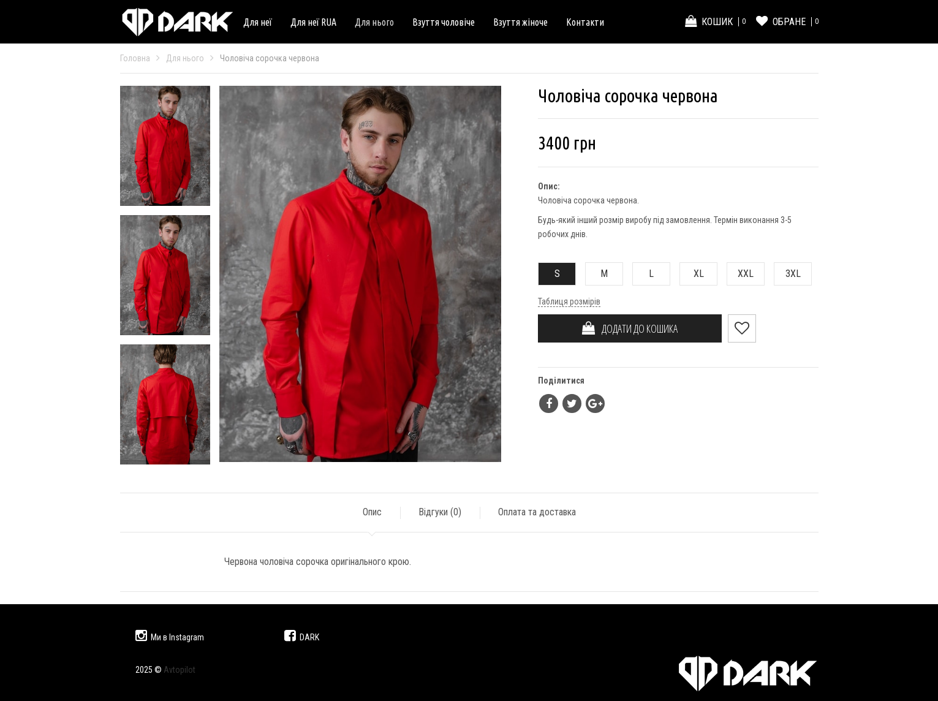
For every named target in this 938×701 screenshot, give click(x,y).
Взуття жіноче (520, 22)
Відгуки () (439, 512)
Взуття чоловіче (443, 22)
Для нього (374, 22)
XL (692, 273)
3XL (787, 273)
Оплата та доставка (537, 512)
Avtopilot (179, 670)
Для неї (257, 22)
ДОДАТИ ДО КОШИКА (630, 328)
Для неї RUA (313, 22)
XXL (740, 273)
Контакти (585, 22)
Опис (372, 512)
